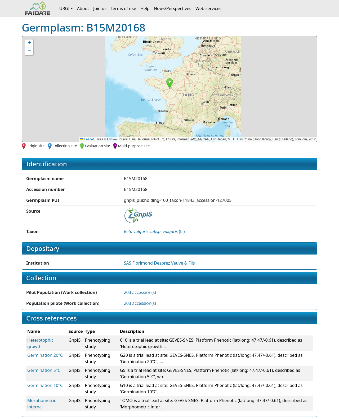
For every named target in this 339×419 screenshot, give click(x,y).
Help (145, 8)
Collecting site (64, 145)
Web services (208, 8)
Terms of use (123, 8)
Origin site (35, 145)
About (83, 8)
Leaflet (87, 139)
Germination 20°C (45, 355)
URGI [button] (64, 8)
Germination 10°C (45, 385)
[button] (169, 83)
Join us (99, 8)
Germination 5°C (43, 370)
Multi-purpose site (134, 145)
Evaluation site (97, 145)
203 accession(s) (140, 292)
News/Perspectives (172, 8)
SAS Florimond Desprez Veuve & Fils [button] (159, 263)
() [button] (154, 231)
